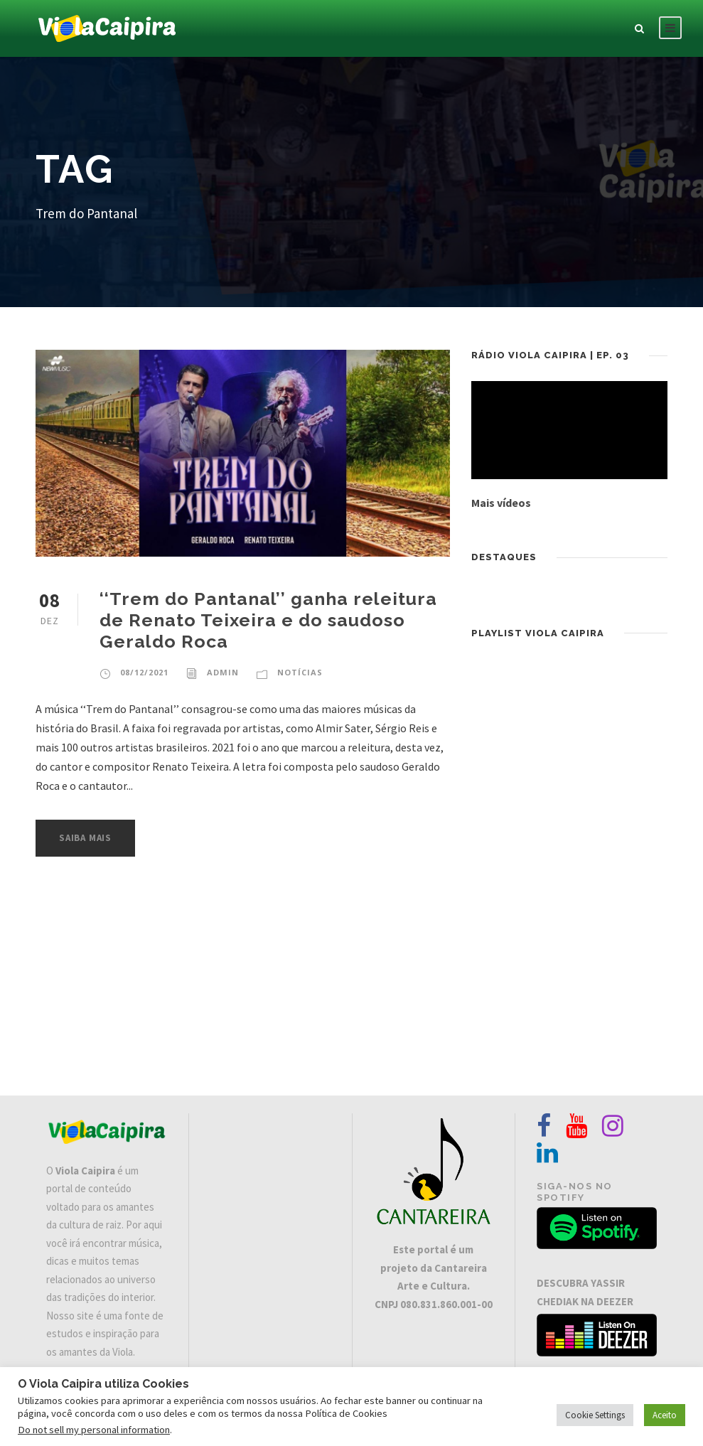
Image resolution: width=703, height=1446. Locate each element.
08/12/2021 (144, 672)
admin (223, 672)
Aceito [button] (665, 1415)
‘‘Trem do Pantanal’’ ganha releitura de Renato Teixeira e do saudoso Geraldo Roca (268, 620)
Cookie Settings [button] (595, 1415)
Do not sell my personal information (94, 1429)
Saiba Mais (85, 838)
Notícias (300, 672)
